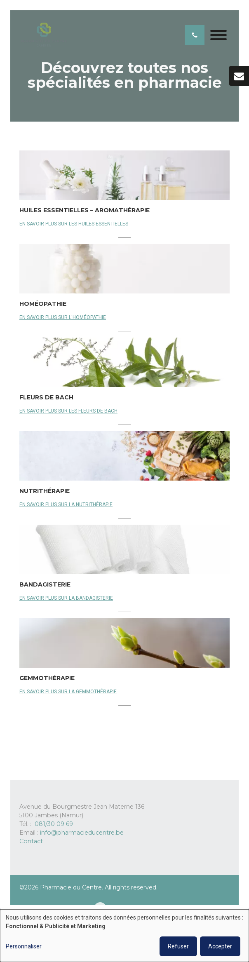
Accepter (220, 946)
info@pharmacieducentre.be (82, 832)
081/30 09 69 (54, 824)
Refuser (178, 946)
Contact (31, 841)
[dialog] (124, 935)
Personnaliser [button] (24, 946)
